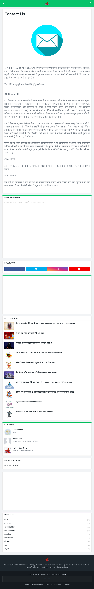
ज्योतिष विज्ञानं (47, 538)
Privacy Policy (37, 584)
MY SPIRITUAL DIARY (57, 574)
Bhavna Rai (17, 439)
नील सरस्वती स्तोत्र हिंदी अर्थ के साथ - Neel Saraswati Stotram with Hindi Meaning (45, 323)
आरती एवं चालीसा (47, 530)
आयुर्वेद (47, 549)
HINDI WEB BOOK (11, 465)
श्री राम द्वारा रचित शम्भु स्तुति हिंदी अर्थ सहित (30, 333)
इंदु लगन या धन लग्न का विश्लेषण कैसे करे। (29, 402)
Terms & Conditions (53, 584)
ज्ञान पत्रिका (47, 534)
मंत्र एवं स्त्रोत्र (47, 523)
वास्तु (47, 545)
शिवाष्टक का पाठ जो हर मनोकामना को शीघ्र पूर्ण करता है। (34, 343)
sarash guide (18, 430)
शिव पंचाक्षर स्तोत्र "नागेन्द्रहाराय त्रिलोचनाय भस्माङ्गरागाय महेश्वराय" (37, 372)
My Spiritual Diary (20, 448)
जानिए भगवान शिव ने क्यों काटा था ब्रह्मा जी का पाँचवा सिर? (35, 412)
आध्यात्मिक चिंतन (47, 527)
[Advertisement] (47, 294)
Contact (67, 584)
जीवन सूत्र (47, 541)
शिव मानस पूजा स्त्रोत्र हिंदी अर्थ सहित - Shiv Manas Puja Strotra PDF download (44, 382)
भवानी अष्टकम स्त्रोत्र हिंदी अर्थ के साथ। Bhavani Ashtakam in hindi (39, 353)
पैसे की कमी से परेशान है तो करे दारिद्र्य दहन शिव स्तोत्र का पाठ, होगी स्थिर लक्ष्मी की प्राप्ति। (45, 392)
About (27, 584)
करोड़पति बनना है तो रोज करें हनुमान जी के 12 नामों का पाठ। (35, 363)
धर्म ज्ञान (47, 520)
